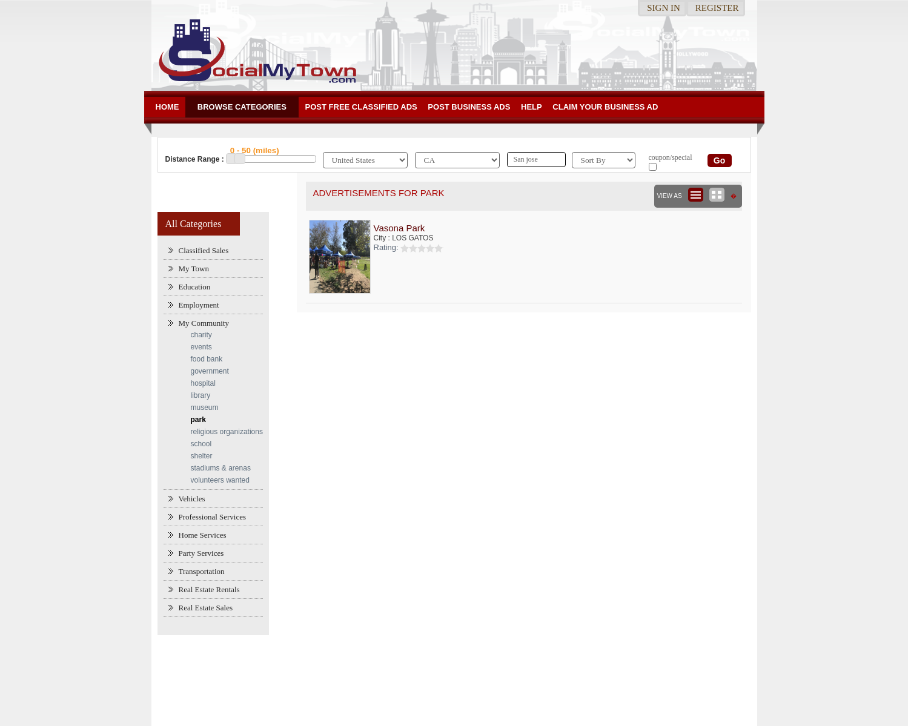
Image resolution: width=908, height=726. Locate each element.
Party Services (201, 553)
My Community (204, 323)
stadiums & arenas (221, 468)
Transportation (202, 571)
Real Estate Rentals (209, 589)
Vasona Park (399, 228)
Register (717, 8)
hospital (203, 383)
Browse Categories (242, 106)
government (210, 371)
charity (201, 335)
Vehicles (192, 498)
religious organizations (227, 431)
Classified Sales (204, 250)
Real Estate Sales (206, 607)
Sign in (663, 8)
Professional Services (213, 516)
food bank (207, 359)
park (198, 419)
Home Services (203, 535)
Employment (199, 304)
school (201, 444)
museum (205, 407)
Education (195, 286)
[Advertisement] (454, 674)
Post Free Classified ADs (361, 106)
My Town (194, 268)
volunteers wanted (220, 480)
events (201, 347)
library (201, 395)
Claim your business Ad (605, 106)
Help (531, 106)
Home (167, 106)
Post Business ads (469, 106)
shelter (202, 456)
